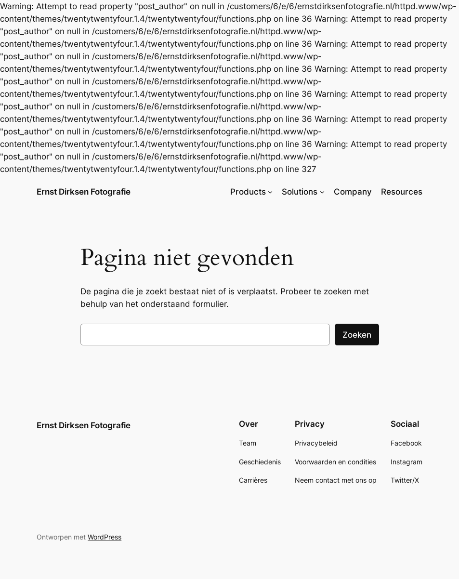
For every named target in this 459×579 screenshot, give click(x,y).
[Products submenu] (270, 191)
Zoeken (356, 335)
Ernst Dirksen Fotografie (84, 191)
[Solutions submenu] (322, 191)
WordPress (104, 537)
